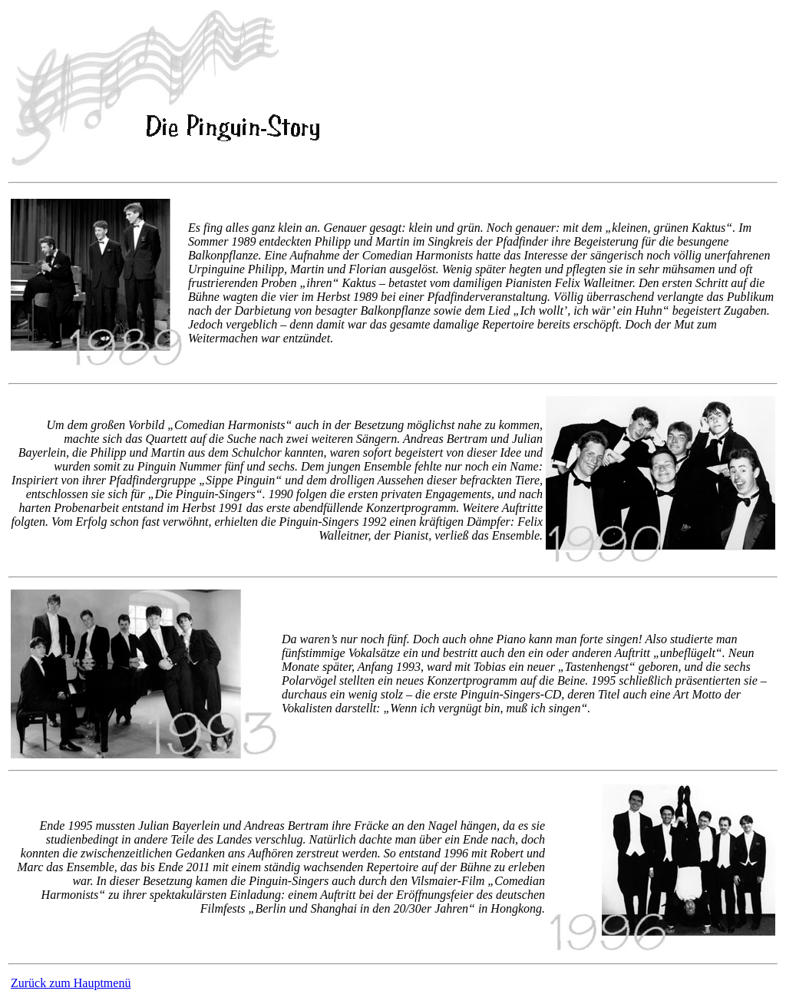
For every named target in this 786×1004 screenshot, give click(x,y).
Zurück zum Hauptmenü (70, 982)
